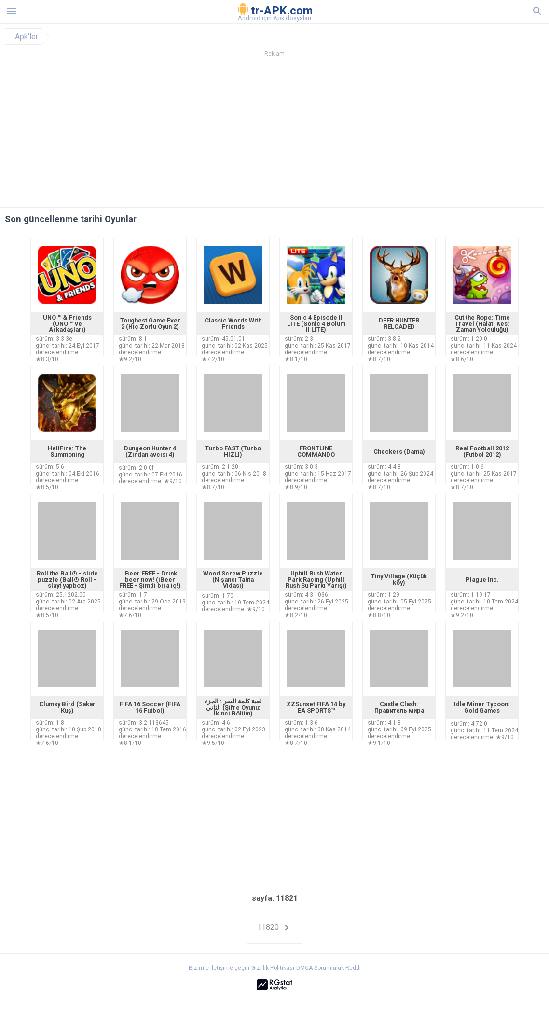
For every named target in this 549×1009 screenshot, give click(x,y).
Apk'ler (26, 37)
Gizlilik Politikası (272, 968)
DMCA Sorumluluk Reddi (328, 968)
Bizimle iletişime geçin (219, 968)
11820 (274, 928)
